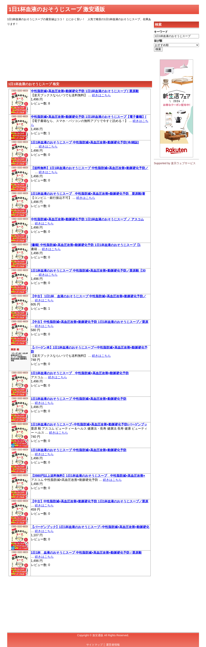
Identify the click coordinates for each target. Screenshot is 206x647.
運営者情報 (113, 644)
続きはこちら (101, 95)
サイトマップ (94, 644)
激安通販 (97, 635)
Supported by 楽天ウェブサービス (175, 163)
